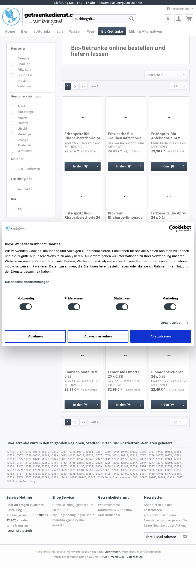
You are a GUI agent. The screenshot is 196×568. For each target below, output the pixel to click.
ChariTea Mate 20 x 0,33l (81, 374)
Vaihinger (24, 86)
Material (17, 159)
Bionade (23, 58)
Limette (23, 123)
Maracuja (24, 134)
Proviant (23, 81)
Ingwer (22, 117)
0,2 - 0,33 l (24, 189)
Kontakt (58, 525)
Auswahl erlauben (98, 336)
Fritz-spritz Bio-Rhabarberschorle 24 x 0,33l (82, 136)
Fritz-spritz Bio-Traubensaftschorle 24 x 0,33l (124, 136)
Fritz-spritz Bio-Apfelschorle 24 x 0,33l (165, 136)
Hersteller (18, 48)
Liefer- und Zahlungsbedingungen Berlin (73, 512)
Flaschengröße (21, 179)
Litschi (22, 128)
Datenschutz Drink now (115, 510)
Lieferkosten (112, 551)
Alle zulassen (160, 336)
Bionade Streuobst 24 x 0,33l (167, 374)
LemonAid (24, 75)
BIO (13, 199)
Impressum (117, 557)
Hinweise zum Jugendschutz (72, 505)
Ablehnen (35, 336)
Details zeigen (171, 322)
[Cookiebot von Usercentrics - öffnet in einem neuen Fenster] (172, 228)
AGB (104, 557)
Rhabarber (25, 145)
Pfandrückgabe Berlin (68, 520)
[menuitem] (104, 20)
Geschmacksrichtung (26, 96)
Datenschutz (135, 557)
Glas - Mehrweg (28, 169)
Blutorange (25, 112)
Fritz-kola (24, 69)
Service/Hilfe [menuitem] (178, 9)
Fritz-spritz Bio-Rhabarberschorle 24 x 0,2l (82, 215)
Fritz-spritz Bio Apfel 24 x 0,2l (168, 215)
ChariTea (23, 64)
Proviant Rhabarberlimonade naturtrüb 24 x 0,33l (125, 215)
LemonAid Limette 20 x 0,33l (123, 374)
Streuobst (24, 151)
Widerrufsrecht (109, 505)
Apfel (21, 106)
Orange (22, 140)
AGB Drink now (109, 515)
